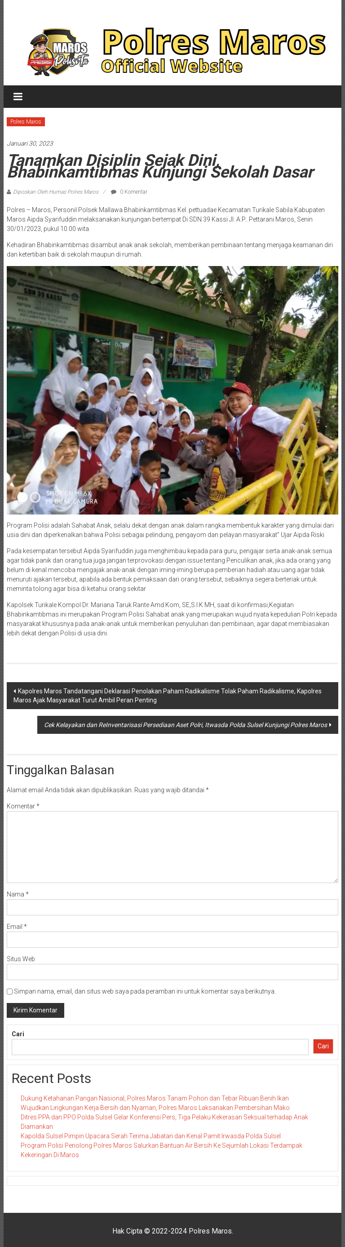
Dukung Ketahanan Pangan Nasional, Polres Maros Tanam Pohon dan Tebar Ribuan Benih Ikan (155, 1098)
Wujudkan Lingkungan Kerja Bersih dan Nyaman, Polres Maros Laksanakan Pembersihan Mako (155, 1107)
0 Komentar (129, 192)
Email (17, 926)
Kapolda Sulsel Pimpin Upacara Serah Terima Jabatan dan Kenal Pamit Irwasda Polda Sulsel (151, 1136)
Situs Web (21, 959)
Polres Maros (25, 122)
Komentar (23, 806)
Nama (18, 894)
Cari (18, 1034)
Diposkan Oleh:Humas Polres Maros (55, 192)
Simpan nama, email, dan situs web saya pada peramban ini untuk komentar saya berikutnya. (145, 991)
